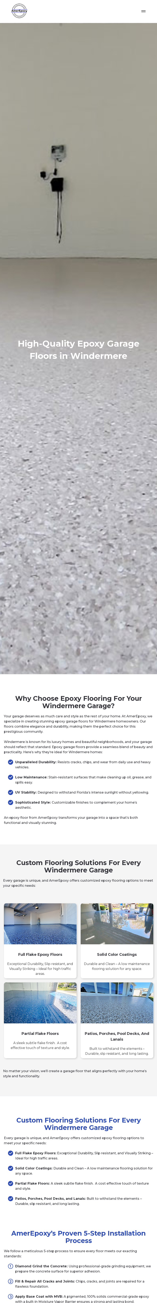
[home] (18, 11)
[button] (143, 11)
